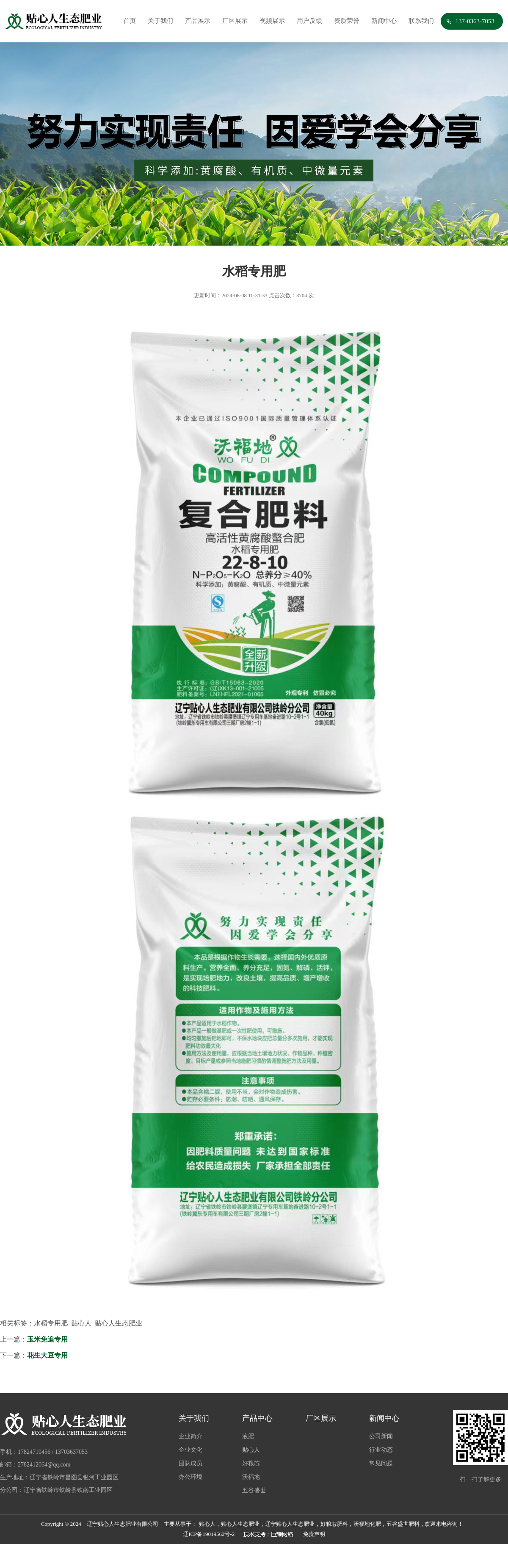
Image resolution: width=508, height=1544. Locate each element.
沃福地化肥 (367, 1524)
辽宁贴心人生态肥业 (290, 1524)
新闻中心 (384, 20)
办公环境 (190, 1477)
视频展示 (272, 20)
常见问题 (381, 1463)
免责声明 (314, 1534)
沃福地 (251, 1477)
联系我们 (421, 20)
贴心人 (251, 1450)
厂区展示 (235, 20)
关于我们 (160, 20)
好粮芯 (251, 1463)
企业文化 (190, 1450)
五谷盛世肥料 (403, 1524)
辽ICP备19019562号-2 (209, 1534)
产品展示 (197, 20)
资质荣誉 (346, 20)
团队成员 (190, 1463)
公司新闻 (381, 1436)
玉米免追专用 (47, 1339)
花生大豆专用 (47, 1355)
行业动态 (381, 1450)
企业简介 (190, 1436)
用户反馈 (309, 20)
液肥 (248, 1436)
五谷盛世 (254, 1490)
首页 (129, 20)
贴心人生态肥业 (240, 1524)
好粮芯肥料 (334, 1524)
